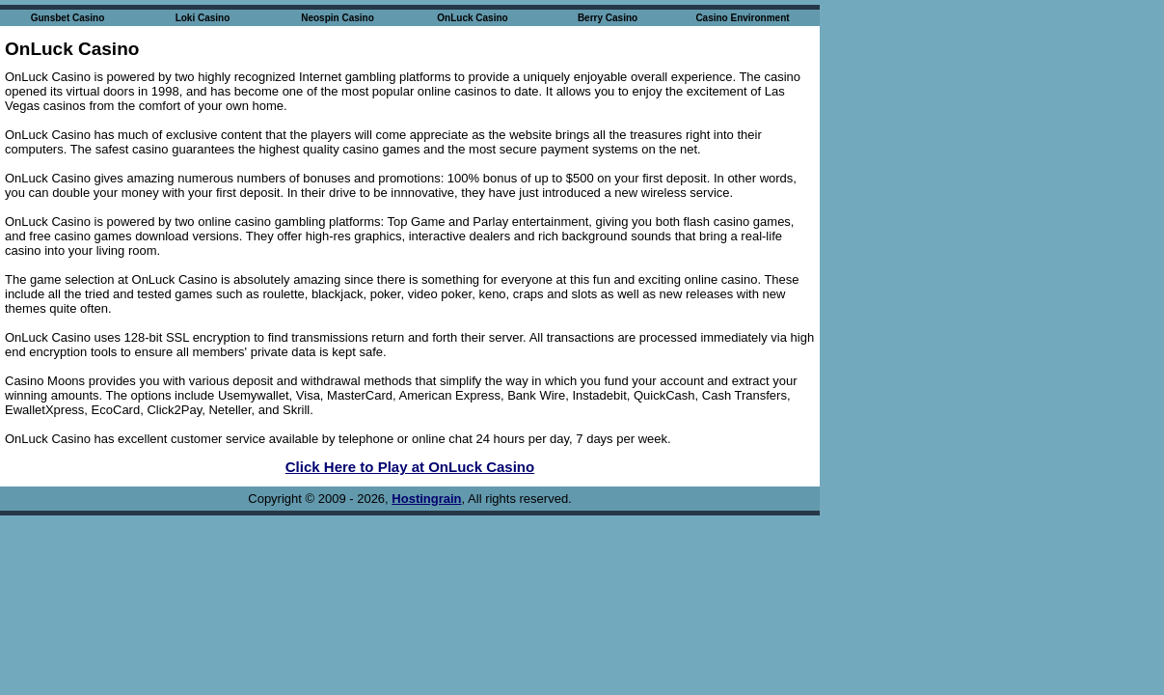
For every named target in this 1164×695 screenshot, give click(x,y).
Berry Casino (607, 18)
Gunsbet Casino (68, 18)
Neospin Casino (337, 18)
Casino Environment (742, 18)
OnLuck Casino (472, 18)
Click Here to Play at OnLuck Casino (409, 467)
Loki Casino (203, 18)
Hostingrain (426, 498)
